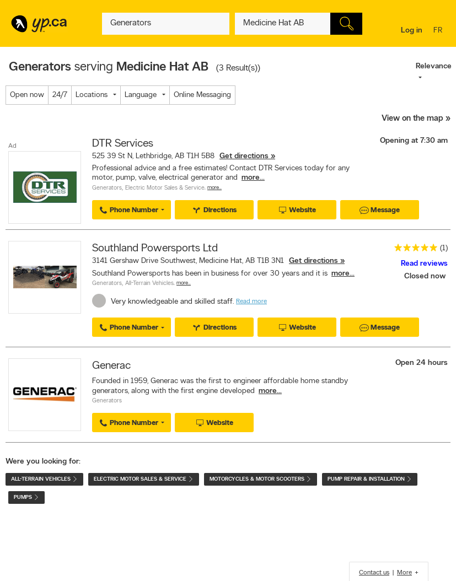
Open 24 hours (421, 363)
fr (439, 31)
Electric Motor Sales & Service (165, 188)
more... (253, 178)
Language (141, 95)
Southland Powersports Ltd (155, 248)
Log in (411, 30)
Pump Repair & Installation (370, 479)
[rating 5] (413, 250)
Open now (27, 95)
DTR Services (122, 143)
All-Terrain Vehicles (149, 284)
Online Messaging (202, 95)
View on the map (412, 119)
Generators (107, 188)
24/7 (59, 95)
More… (214, 188)
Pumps (26, 497)
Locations (92, 95)
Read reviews (424, 264)
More (404, 572)
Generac (111, 366)
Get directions (244, 156)
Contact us (374, 572)
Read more (251, 301)
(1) (444, 248)
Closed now (426, 276)
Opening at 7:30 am (414, 141)
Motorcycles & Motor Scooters (261, 479)
